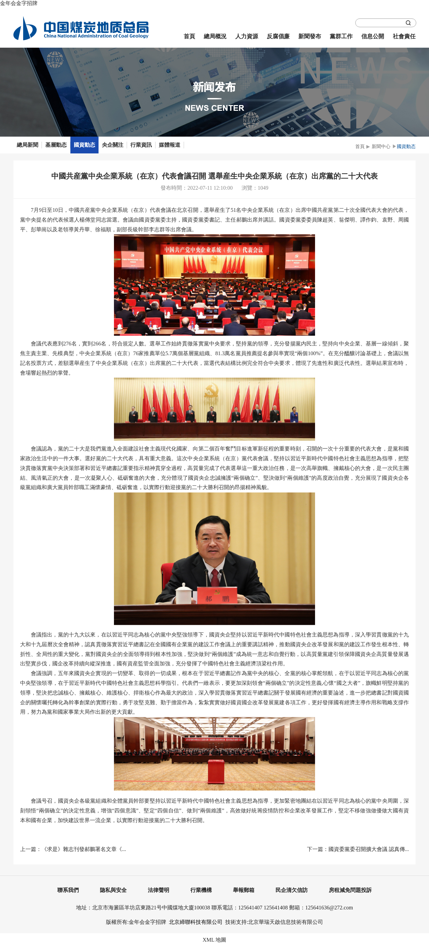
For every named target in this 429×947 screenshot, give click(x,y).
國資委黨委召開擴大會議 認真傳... (368, 849)
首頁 (189, 36)
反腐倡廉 (278, 36)
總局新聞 (27, 145)
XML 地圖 (215, 940)
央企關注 (112, 145)
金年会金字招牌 (19, 3)
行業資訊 (141, 145)
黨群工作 (341, 36)
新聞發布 (309, 36)
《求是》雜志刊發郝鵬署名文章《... (84, 849)
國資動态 (84, 145)
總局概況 (215, 36)
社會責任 (404, 36)
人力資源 (246, 36)
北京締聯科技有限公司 (196, 922)
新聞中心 (381, 146)
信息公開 (372, 36)
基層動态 (56, 145)
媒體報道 (169, 145)
